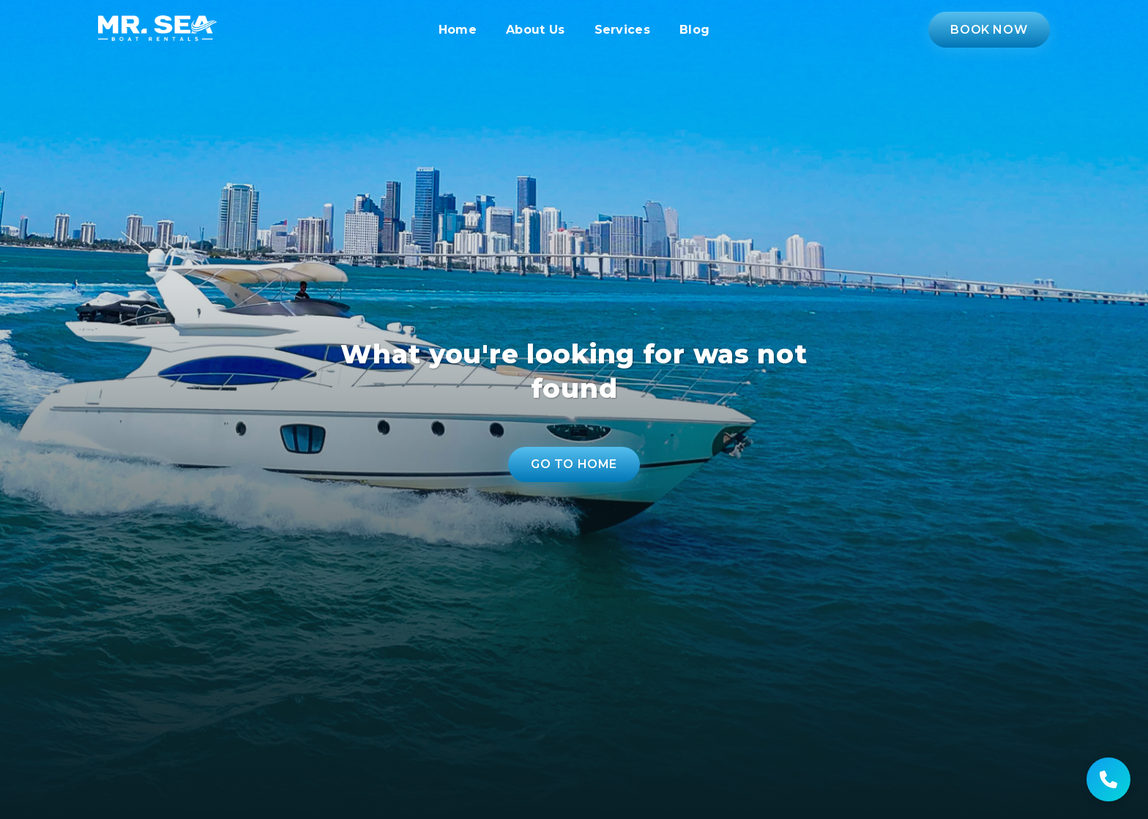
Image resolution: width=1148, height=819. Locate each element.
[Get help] (1108, 779)
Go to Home (574, 464)
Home (458, 30)
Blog (694, 30)
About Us (535, 30)
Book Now (988, 30)
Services (622, 30)
